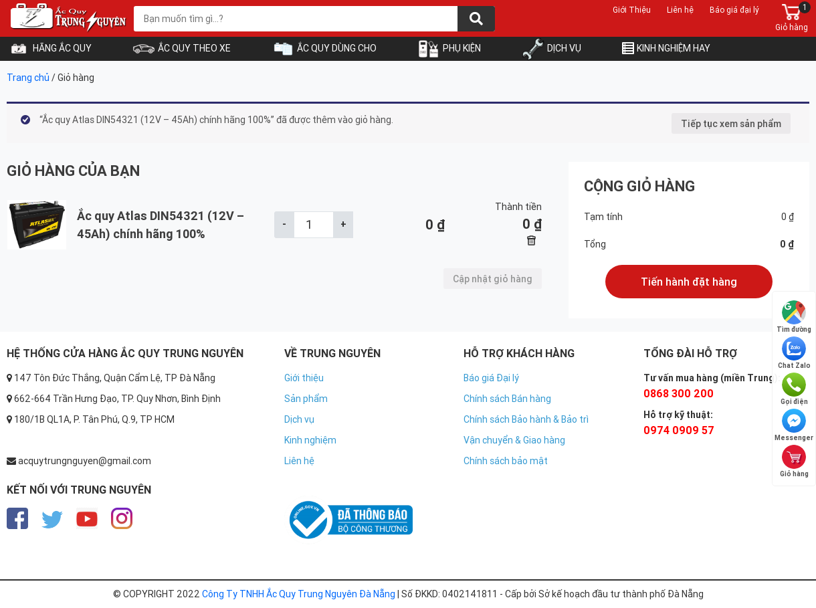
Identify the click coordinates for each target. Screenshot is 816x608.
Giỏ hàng (794, 461)
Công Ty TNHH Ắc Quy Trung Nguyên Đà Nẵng (298, 594)
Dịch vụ (299, 419)
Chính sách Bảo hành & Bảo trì (526, 419)
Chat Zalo (794, 353)
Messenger (794, 425)
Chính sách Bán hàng (507, 399)
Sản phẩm (306, 399)
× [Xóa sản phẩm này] (532, 241)
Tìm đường (794, 317)
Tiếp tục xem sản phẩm (731, 124)
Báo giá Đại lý (491, 378)
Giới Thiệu (632, 10)
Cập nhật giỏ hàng (492, 279)
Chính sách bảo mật (506, 461)
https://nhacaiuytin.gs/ (333, 482)
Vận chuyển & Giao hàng (514, 440)
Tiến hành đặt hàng (689, 281)
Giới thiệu (304, 378)
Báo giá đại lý (734, 10)
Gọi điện (794, 389)
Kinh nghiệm (310, 440)
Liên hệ (680, 10)
